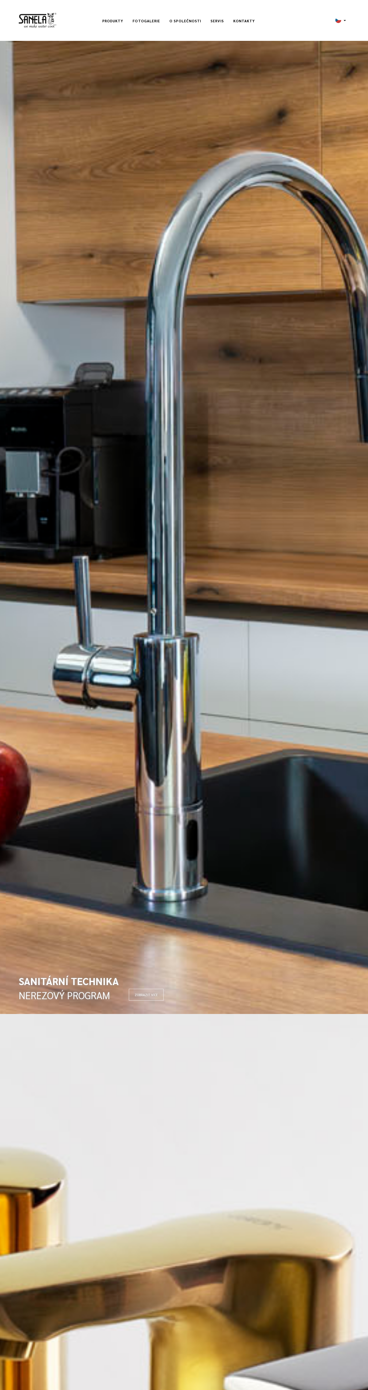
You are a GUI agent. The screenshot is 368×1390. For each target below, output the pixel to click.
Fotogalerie (146, 21)
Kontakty (244, 21)
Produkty (112, 21)
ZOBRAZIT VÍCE (146, 995)
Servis (217, 21)
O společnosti (185, 21)
